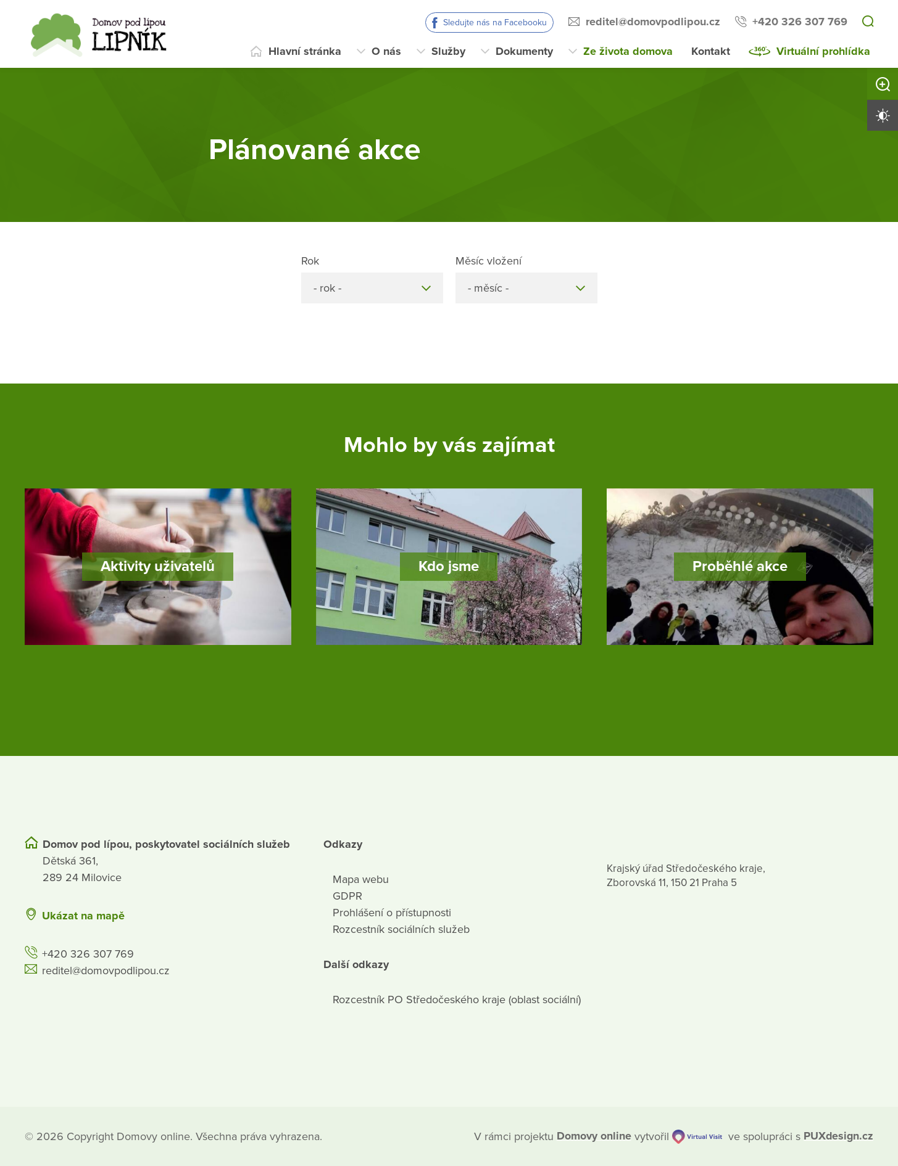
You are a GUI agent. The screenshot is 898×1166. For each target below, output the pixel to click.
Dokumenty (524, 51)
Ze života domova (628, 51)
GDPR (347, 895)
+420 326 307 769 (799, 21)
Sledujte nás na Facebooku (495, 22)
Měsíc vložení (488, 261)
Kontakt (710, 51)
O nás (386, 51)
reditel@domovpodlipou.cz (653, 21)
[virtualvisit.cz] (696, 1136)
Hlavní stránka (304, 51)
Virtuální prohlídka (823, 51)
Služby (448, 51)
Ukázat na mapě (83, 915)
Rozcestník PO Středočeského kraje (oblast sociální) (457, 999)
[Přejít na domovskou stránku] (102, 34)
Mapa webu (361, 878)
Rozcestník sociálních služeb (401, 928)
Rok (310, 261)
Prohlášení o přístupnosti (392, 912)
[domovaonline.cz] (594, 1136)
